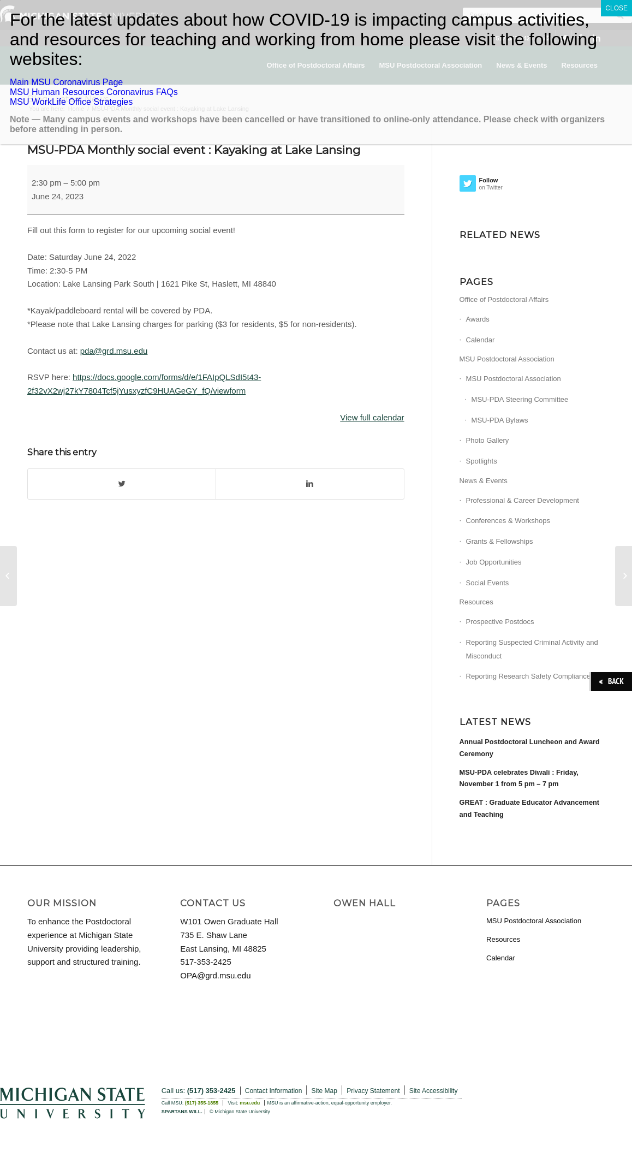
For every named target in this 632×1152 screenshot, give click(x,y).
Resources (476, 602)
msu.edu (250, 1103)
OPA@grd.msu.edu (215, 975)
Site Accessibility (433, 1091)
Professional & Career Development (522, 500)
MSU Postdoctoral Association (507, 359)
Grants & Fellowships (499, 541)
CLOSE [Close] (616, 8)
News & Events (484, 481)
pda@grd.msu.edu (114, 350)
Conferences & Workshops (508, 520)
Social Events (487, 583)
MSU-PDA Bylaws (500, 420)
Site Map (324, 1091)
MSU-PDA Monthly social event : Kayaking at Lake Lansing (194, 150)
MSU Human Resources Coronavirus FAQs (94, 92)
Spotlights (481, 461)
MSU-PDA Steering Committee (520, 399)
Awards (478, 319)
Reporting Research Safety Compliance (528, 676)
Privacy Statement (373, 1091)
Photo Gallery (487, 440)
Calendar (480, 340)
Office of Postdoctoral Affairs (504, 299)
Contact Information (273, 1091)
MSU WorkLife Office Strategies (71, 101)
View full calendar (372, 417)
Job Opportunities (494, 562)
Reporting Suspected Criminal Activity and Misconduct (532, 649)
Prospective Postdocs (500, 621)
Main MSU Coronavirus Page (66, 82)
